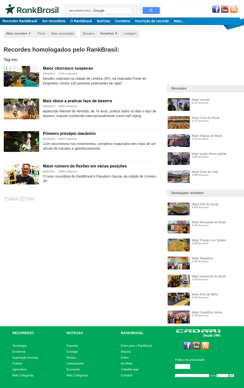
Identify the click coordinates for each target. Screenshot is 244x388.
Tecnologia (19, 345)
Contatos (122, 21)
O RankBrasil (81, 21)
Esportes (72, 345)
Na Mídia (127, 363)
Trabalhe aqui (130, 369)
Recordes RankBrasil (19, 21)
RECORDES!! (23, 333)
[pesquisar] (100, 10)
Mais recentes (16, 33)
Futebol (17, 363)
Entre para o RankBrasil (136, 345)
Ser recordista (53, 21)
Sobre (125, 357)
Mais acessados (62, 33)
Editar (185, 366)
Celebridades (75, 363)
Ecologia (72, 351)
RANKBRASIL (132, 333)
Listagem (130, 33)
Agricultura (19, 369)
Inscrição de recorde (152, 21)
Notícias (103, 21)
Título (41, 33)
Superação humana (25, 357)
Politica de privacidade (190, 360)
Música (71, 357)
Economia (18, 351)
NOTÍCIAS (75, 333)
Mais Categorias (23, 375)
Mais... (179, 21)
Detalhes (107, 33)
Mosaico (88, 33)
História (126, 351)
